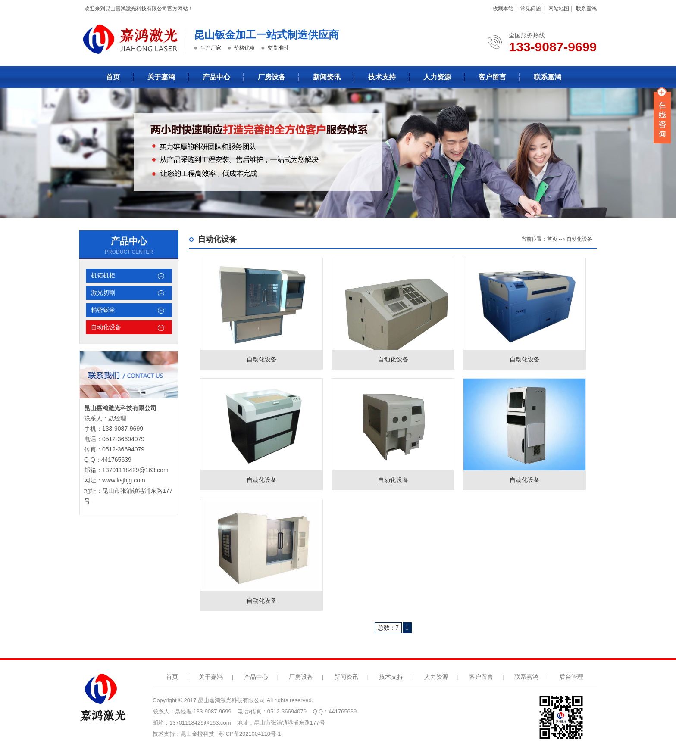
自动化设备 (106, 327)
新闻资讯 (327, 77)
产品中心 (216, 77)
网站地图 (558, 9)
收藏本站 (503, 9)
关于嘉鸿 (161, 77)
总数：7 (388, 628)
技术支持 (382, 77)
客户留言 (492, 77)
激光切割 (103, 292)
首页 (113, 77)
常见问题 (530, 9)
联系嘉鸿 (586, 9)
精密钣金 (103, 310)
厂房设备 (271, 77)
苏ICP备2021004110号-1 (250, 734)
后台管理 (571, 677)
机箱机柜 (103, 275)
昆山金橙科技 (197, 734)
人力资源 (437, 77)
